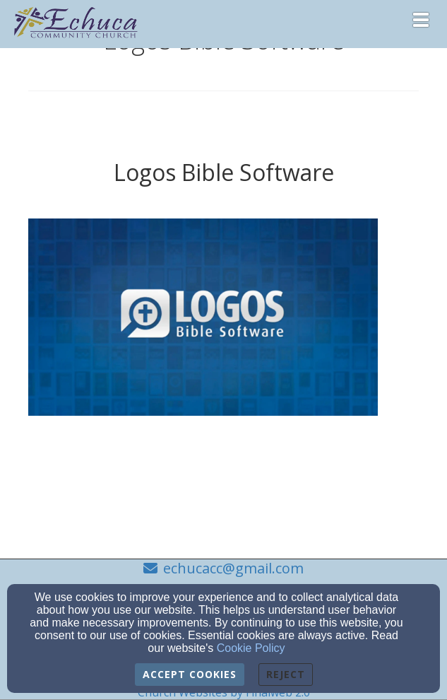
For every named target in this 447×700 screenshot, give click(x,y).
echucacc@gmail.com (233, 568)
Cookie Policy (251, 648)
